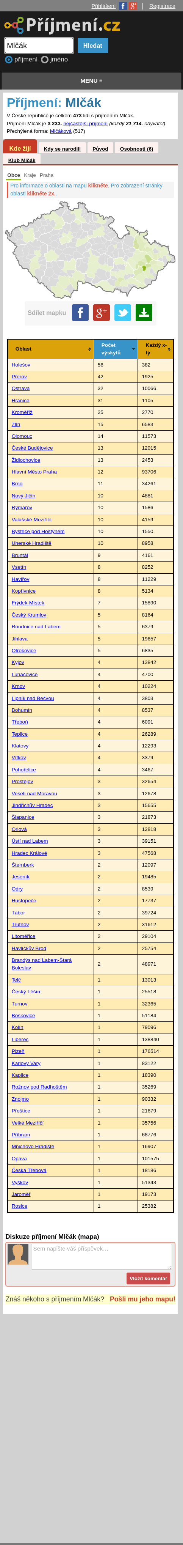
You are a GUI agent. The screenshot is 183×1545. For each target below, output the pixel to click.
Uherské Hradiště (32, 543)
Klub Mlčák (22, 160)
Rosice (20, 1206)
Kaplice (20, 1075)
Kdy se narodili (62, 149)
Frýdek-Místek (28, 603)
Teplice (20, 734)
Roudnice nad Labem (36, 626)
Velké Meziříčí (28, 1123)
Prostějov (22, 781)
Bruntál (20, 555)
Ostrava (21, 388)
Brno (17, 483)
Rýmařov (22, 507)
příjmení (26, 59)
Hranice (21, 400)
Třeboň (20, 722)
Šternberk (23, 865)
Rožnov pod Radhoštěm (39, 1087)
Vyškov (20, 1182)
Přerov (19, 376)
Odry (17, 889)
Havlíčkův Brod (29, 948)
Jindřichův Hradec (32, 805)
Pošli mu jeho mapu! (142, 1299)
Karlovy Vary (26, 1063)
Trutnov (20, 924)
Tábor (18, 913)
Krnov (18, 686)
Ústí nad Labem (30, 841)
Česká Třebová (29, 1170)
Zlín (16, 424)
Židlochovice (26, 460)
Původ (100, 149)
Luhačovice (25, 674)
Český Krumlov (29, 615)
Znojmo (20, 1099)
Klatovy (20, 746)
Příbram (21, 1135)
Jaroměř (21, 1194)
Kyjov (18, 662)
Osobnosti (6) (136, 149)
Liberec (20, 1039)
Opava (19, 1158)
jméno (59, 59)
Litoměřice (24, 936)
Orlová (19, 829)
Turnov (20, 1004)
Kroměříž (22, 412)
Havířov (21, 579)
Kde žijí (20, 148)
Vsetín (19, 567)
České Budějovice (32, 448)
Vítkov (19, 757)
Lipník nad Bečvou (33, 698)
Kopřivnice (24, 591)
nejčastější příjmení (85, 123)
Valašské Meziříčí (32, 519)
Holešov (21, 365)
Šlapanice (23, 817)
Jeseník (21, 876)
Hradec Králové (29, 853)
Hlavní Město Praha (34, 472)
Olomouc (22, 436)
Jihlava (20, 639)
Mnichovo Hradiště (33, 1146)
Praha (46, 175)
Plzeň (18, 1051)
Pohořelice (24, 769)
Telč (16, 980)
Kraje (30, 175)
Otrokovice (24, 650)
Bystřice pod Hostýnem (38, 531)
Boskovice (23, 1015)
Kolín (17, 1027)
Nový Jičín (24, 496)
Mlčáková (61, 131)
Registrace (162, 6)
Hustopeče (24, 900)
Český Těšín (26, 991)
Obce (13, 175)
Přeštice (21, 1111)
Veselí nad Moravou (34, 793)
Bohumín (22, 710)
